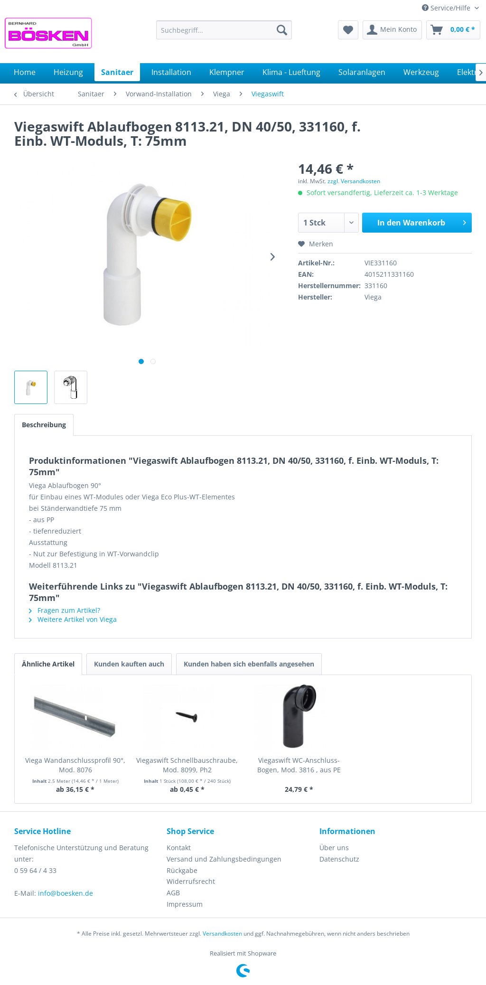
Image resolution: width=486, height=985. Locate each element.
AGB (173, 892)
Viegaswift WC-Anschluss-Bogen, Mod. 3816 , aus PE (299, 765)
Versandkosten (222, 933)
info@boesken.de (65, 893)
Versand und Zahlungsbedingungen (224, 858)
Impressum (185, 904)
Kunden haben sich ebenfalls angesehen (249, 663)
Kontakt (179, 847)
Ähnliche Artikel (48, 663)
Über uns (334, 847)
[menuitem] (224, 29)
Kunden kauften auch (129, 663)
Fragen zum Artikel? (64, 610)
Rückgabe (182, 870)
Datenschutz (339, 858)
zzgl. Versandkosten (353, 181)
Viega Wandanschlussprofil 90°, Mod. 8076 (75, 765)
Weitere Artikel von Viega (73, 619)
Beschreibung (44, 424)
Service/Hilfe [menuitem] (447, 7)
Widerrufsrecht (191, 881)
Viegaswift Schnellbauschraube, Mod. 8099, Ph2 (187, 765)
